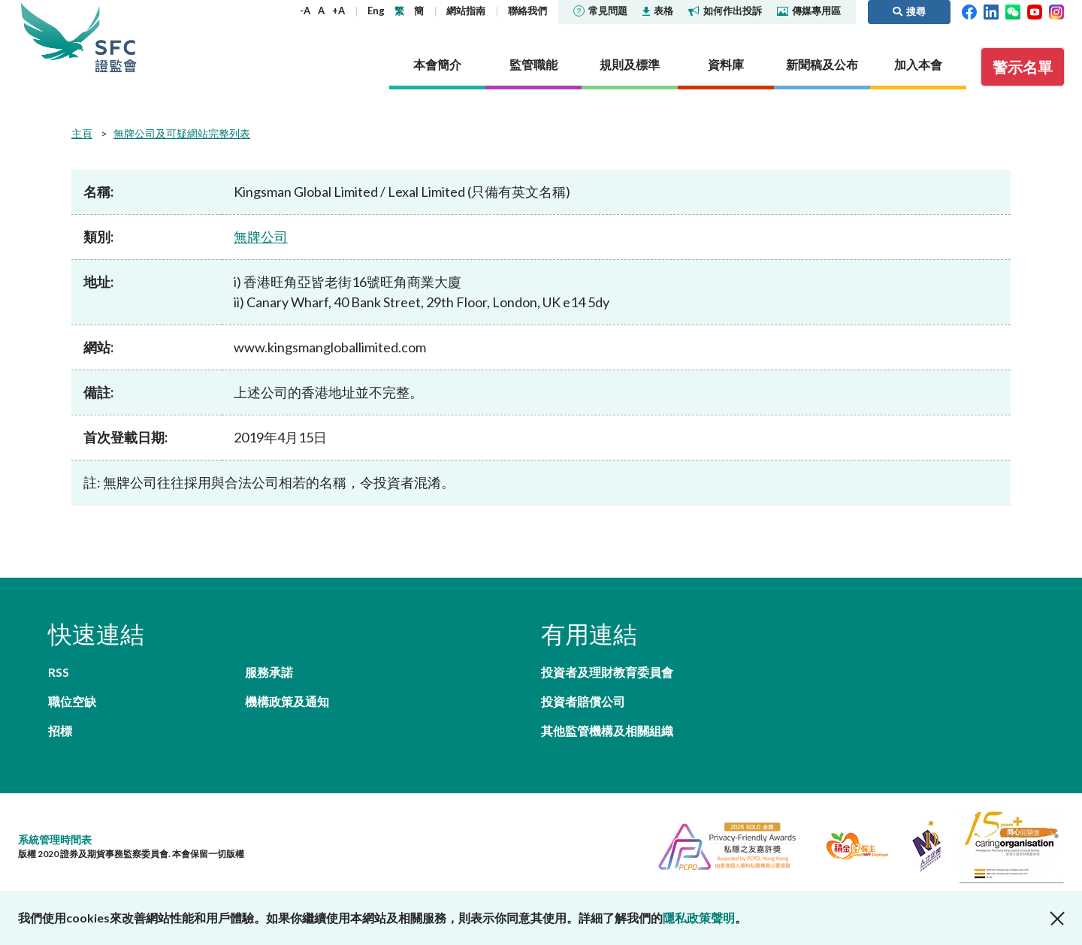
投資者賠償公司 (583, 701)
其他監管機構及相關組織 (607, 730)
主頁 (81, 133)
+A (338, 11)
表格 (657, 11)
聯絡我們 (527, 11)
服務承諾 (269, 672)
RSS (58, 672)
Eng (376, 11)
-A (305, 11)
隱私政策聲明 (699, 917)
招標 (60, 730)
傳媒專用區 (809, 11)
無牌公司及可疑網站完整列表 (181, 133)
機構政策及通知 (287, 701)
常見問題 (600, 11)
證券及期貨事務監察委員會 (115, 37)
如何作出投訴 (725, 11)
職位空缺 (72, 701)
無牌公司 (261, 236)
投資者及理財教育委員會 (607, 672)
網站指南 (465, 11)
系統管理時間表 (55, 839)
